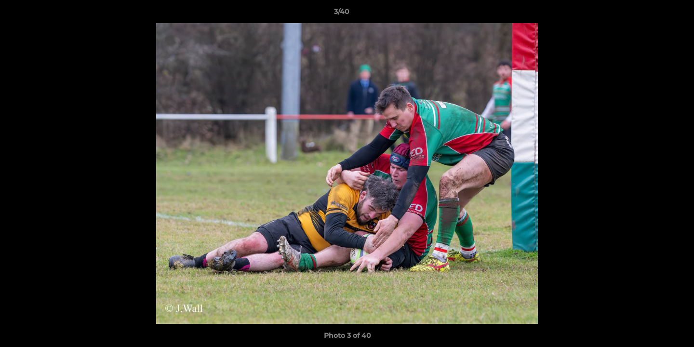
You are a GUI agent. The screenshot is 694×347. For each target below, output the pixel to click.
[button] (653, 14)
